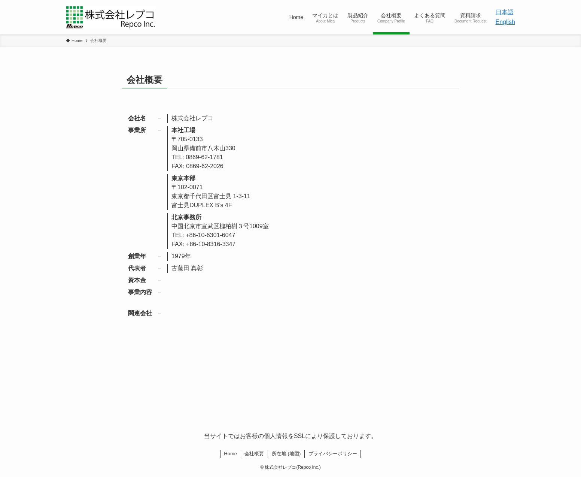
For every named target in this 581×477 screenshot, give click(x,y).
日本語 (505, 12)
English (505, 22)
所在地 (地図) (286, 453)
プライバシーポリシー (332, 453)
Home (230, 453)
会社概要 (254, 453)
